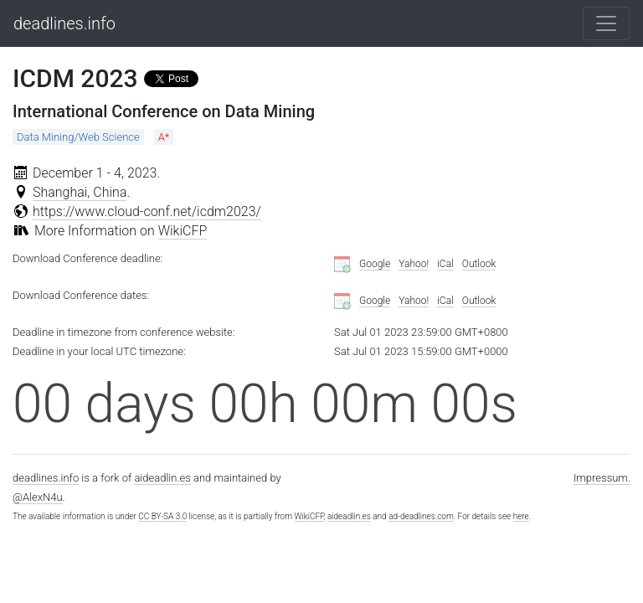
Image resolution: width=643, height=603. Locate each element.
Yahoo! (414, 264)
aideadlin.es (162, 478)
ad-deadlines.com (421, 516)
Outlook (479, 264)
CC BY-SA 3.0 (162, 516)
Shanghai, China (80, 192)
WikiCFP (183, 231)
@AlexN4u (38, 497)
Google (374, 264)
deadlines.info (64, 23)
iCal (445, 264)
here (521, 516)
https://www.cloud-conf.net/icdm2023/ (147, 211)
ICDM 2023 (75, 78)
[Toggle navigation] (606, 23)
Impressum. (602, 478)
